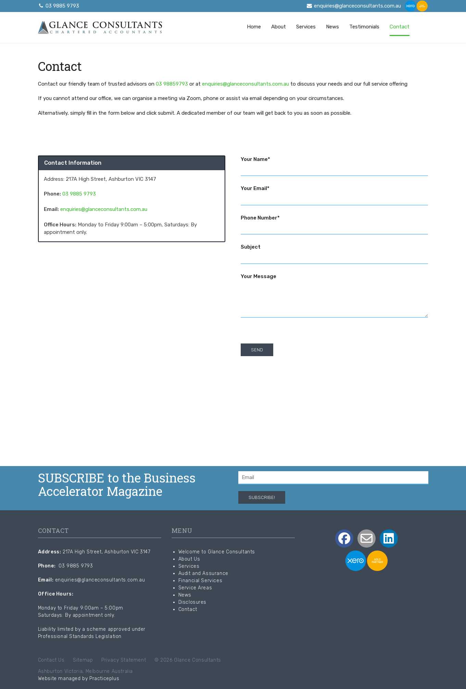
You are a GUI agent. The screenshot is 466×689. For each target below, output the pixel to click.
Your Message (334, 296)
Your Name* (334, 164)
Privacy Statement (123, 660)
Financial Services (200, 581)
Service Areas (195, 588)
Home (254, 27)
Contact (400, 27)
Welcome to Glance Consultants (216, 552)
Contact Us (51, 660)
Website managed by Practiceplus (78, 678)
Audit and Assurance (203, 573)
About (278, 27)
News (332, 27)
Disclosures (192, 602)
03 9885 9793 (58, 6)
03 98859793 (172, 84)
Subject (334, 252)
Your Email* (334, 193)
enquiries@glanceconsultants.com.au (353, 6)
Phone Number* (334, 223)
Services (306, 27)
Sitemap (83, 660)
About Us (189, 559)
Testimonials (364, 27)
